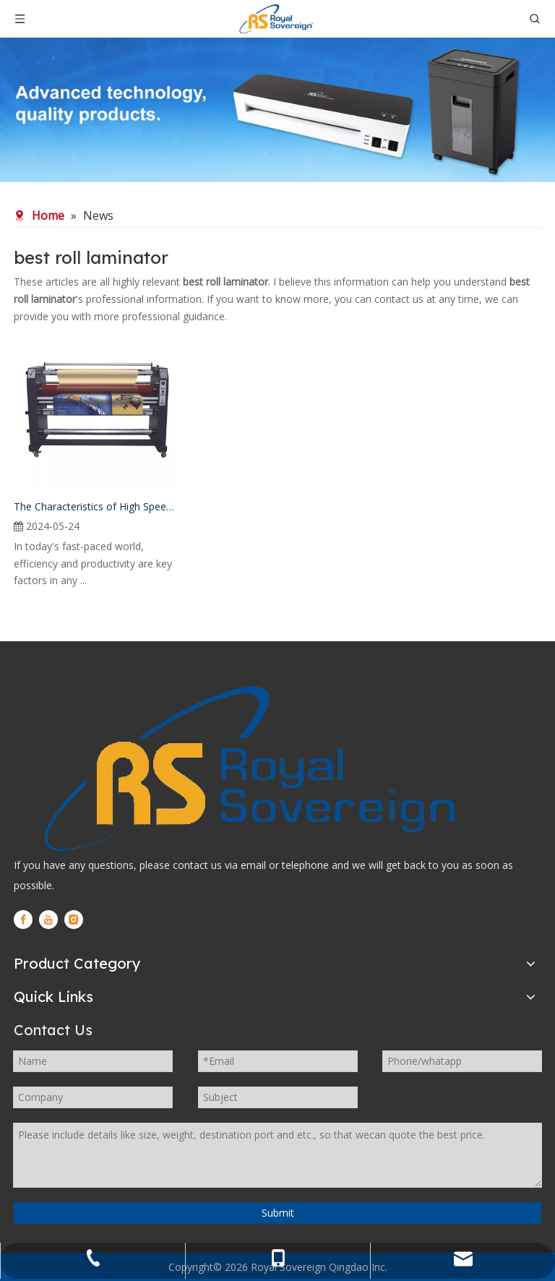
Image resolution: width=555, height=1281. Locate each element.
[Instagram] (73, 919)
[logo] (246, 768)
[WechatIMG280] (277, 110)
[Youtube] (48, 919)
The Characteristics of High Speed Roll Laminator (96, 506)
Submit (278, 1213)
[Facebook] (23, 919)
